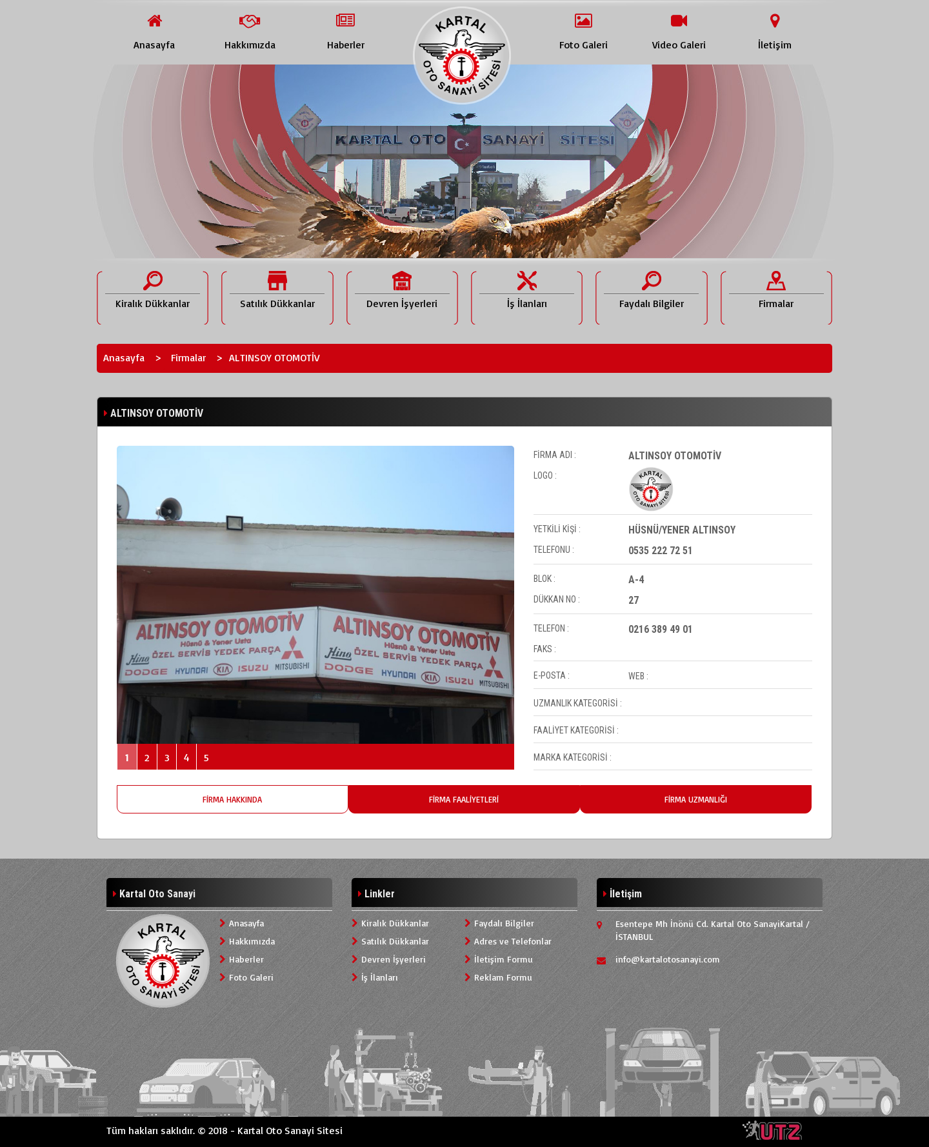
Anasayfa (124, 357)
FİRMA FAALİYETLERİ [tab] (464, 799)
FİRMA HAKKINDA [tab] (232, 799)
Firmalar (188, 357)
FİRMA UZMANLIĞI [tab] (695, 799)
